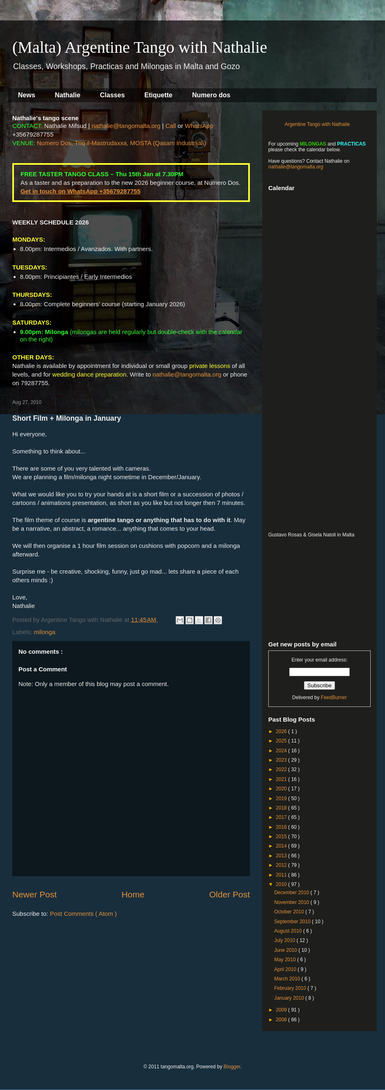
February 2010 (290, 988)
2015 (282, 836)
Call (170, 125)
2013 (282, 856)
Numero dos (211, 95)
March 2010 (287, 979)
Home (133, 894)
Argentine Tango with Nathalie (317, 124)
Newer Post (34, 894)
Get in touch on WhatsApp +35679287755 (80, 191)
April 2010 (285, 969)
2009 (282, 1010)
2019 (282, 798)
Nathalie (67, 95)
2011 (282, 875)
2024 (282, 751)
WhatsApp (199, 125)
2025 (282, 741)
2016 (282, 827)
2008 (282, 1020)
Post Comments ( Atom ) (83, 913)
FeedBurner (333, 697)
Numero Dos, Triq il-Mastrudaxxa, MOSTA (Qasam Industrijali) (121, 142)
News (26, 95)
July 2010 (285, 940)
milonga (45, 631)
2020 (282, 789)
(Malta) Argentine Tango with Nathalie (139, 47)
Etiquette (158, 95)
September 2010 (293, 921)
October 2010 (289, 912)
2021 (282, 779)
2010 (282, 884)
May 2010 (285, 959)
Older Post (229, 894)
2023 (282, 760)
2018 (282, 808)
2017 (282, 817)
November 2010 (292, 902)
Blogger (232, 1067)
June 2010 (286, 950)
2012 (282, 865)
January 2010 (289, 998)
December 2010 (292, 892)
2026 (282, 731)
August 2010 (288, 931)
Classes (112, 95)
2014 (282, 846)
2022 (282, 769)
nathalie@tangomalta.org (126, 125)
